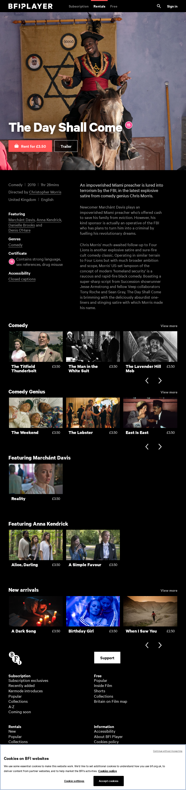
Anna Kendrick (49, 219)
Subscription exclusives (28, 680)
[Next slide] (160, 381)
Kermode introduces (25, 690)
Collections (18, 701)
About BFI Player (108, 736)
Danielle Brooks (21, 224)
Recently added (21, 685)
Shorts (99, 690)
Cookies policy (106, 741)
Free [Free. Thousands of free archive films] (113, 6)
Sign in (172, 6)
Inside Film (103, 685)
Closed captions (22, 278)
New (12, 731)
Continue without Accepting (167, 753)
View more (169, 325)
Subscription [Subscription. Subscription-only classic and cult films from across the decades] (79, 6)
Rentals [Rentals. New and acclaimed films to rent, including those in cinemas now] (99, 6)
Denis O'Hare (19, 230)
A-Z (11, 706)
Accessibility (104, 731)
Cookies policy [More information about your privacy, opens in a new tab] (107, 773)
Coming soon (19, 711)
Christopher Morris (45, 191)
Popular (15, 696)
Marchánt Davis (21, 219)
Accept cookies (109, 783)
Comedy (15, 244)
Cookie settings (74, 783)
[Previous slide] (147, 381)
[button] (30, 146)
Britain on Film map (110, 701)
